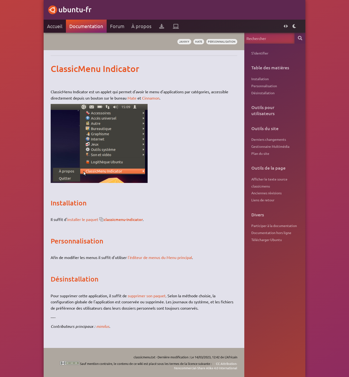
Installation (260, 79)
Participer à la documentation (274, 225)
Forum (117, 26)
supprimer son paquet (147, 295)
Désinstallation (263, 93)
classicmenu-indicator (123, 219)
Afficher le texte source (269, 179)
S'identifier (259, 53)
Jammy (184, 41)
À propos (141, 26)
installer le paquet (82, 219)
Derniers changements (268, 139)
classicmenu (260, 186)
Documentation (86, 26)
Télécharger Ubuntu (266, 239)
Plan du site (260, 153)
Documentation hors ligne (271, 232)
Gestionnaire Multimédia (270, 146)
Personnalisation (264, 86)
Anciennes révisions (266, 193)
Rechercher (299, 38)
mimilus (102, 326)
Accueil (54, 26)
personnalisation (222, 41)
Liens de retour (262, 200)
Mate (198, 41)
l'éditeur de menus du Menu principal (160, 257)
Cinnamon (150, 97)
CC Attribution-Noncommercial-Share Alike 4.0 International (205, 365)
